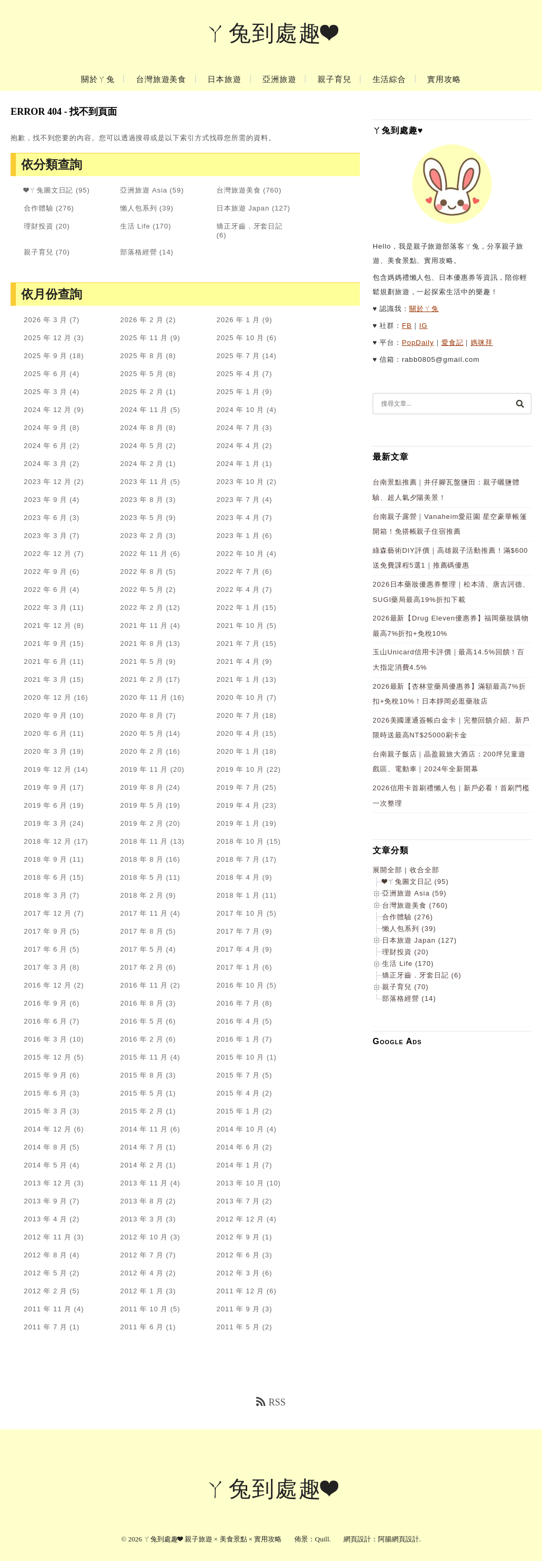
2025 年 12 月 (47, 338)
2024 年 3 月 (45, 464)
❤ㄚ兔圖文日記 (48, 190)
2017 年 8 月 (142, 931)
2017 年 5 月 (142, 949)
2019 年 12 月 (47, 769)
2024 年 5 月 (142, 446)
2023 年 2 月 (142, 536)
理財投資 (38, 226)
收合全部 (424, 870)
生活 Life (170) (408, 963)
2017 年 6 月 (45, 949)
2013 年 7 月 (238, 1201)
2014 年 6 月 (238, 1147)
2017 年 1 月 (238, 967)
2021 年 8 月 (142, 643)
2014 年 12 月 (47, 1129)
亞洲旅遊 (279, 79)
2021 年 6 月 (45, 661)
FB (407, 326)
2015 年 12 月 (47, 1057)
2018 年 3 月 (45, 895)
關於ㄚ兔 (98, 79)
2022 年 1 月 (238, 607)
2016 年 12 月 (47, 985)
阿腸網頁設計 (398, 1539)
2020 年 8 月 (142, 715)
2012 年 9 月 (238, 1237)
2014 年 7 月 (142, 1147)
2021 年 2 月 (142, 679)
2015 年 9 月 (45, 1075)
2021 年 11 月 (144, 625)
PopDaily (418, 342)
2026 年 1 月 (238, 320)
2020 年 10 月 (240, 697)
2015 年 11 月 (144, 1057)
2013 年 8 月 (142, 1201)
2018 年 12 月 (47, 841)
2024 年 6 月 (45, 446)
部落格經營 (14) (409, 998)
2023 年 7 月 (238, 500)
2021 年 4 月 (238, 661)
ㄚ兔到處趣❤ (271, 33)
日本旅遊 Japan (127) (419, 940)
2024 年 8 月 (142, 428)
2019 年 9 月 (45, 787)
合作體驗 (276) (407, 917)
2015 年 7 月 (238, 1075)
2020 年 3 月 (45, 751)
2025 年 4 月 (238, 374)
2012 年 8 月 (45, 1255)
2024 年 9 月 (45, 428)
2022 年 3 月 (45, 607)
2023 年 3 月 (45, 536)
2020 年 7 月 (238, 715)
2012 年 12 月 (240, 1219)
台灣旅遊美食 (161, 79)
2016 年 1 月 (238, 1039)
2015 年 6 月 (45, 1093)
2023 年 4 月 (238, 518)
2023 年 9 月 (45, 500)
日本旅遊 (224, 79)
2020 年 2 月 (142, 751)
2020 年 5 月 (142, 733)
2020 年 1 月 (238, 751)
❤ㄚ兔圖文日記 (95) (415, 882)
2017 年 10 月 (240, 913)
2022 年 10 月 (240, 554)
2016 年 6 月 (45, 1021)
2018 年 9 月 (45, 859)
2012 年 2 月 (45, 1291)
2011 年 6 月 (142, 1327)
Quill (322, 1539)
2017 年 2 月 (142, 967)
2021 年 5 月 (142, 661)
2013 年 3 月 (142, 1219)
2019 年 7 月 (238, 787)
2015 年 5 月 (142, 1093)
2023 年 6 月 (45, 518)
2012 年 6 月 (238, 1255)
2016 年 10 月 (240, 985)
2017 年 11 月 (144, 913)
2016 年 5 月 (142, 1021)
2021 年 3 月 (45, 679)
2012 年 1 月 (142, 1291)
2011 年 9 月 (238, 1309)
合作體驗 (38, 208)
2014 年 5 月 (45, 1165)
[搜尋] (519, 403)
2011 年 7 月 (45, 1327)
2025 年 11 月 (144, 338)
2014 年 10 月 (240, 1129)
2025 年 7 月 (238, 356)
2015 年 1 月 (238, 1111)
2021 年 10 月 (240, 625)
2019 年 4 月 (238, 805)
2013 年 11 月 (144, 1183)
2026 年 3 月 (45, 320)
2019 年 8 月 (142, 787)
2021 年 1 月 (238, 679)
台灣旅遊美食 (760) (415, 905)
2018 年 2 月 (142, 895)
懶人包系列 (138, 208)
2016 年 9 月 (45, 1003)
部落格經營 (138, 252)
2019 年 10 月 (240, 769)
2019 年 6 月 (45, 805)
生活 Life (135, 226)
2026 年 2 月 (142, 320)
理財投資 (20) (405, 952)
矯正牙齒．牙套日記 (249, 226)
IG (423, 326)
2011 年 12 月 (240, 1291)
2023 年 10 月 (240, 482)
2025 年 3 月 (45, 392)
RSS (270, 1402)
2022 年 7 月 (238, 572)
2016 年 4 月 (238, 1021)
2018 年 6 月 (45, 877)
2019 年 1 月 (238, 823)
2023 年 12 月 (47, 482)
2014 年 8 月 (45, 1147)
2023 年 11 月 (144, 482)
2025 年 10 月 (240, 338)
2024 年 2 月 (142, 464)
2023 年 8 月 (142, 500)
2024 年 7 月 (238, 428)
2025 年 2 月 (142, 392)
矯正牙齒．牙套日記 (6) (422, 975)
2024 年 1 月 (238, 464)
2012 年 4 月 (142, 1273)
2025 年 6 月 (45, 374)
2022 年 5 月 (142, 590)
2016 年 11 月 (144, 985)
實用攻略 (444, 79)
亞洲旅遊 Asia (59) (414, 893)
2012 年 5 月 (45, 1273)
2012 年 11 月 (47, 1237)
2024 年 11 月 (144, 410)
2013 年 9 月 (45, 1201)
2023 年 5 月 (142, 518)
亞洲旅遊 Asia (143, 190)
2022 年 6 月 (45, 590)
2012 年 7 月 (142, 1255)
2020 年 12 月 (47, 697)
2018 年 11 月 (144, 841)
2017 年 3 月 (45, 967)
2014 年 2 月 (142, 1165)
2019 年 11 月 (144, 769)
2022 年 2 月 (142, 607)
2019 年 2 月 (142, 823)
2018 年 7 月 (238, 859)
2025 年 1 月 (238, 392)
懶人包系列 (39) (409, 929)
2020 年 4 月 (238, 733)
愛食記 (452, 342)
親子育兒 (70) (405, 987)
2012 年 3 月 (238, 1273)
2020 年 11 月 (144, 697)
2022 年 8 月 (142, 572)
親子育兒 (334, 79)
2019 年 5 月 (142, 805)
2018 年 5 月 (142, 877)
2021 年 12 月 (47, 625)
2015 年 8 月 (142, 1075)
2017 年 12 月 (47, 913)
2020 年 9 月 (45, 715)
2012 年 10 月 (144, 1237)
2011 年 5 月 (238, 1327)
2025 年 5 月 (142, 374)
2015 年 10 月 (240, 1057)
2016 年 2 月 (142, 1039)
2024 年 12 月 (47, 410)
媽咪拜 (482, 342)
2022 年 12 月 (47, 554)
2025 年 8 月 (142, 356)
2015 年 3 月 (45, 1111)
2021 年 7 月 (238, 643)
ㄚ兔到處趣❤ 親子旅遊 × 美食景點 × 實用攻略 (212, 1539)
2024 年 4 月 (238, 446)
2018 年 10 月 (240, 841)
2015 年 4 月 (238, 1093)
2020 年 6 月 (45, 733)
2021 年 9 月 (45, 643)
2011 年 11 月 (47, 1309)
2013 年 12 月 (47, 1183)
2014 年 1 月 (238, 1165)
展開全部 (387, 870)
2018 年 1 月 (238, 895)
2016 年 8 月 (142, 1003)
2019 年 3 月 (45, 823)
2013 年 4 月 (45, 1219)
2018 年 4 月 (238, 877)
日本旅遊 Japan (242, 208)
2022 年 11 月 (144, 554)
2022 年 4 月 (238, 590)
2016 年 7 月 (238, 1003)
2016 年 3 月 (45, 1039)
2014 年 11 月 (144, 1129)
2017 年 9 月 (45, 931)
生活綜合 (389, 79)
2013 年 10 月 (240, 1183)
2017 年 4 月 (238, 949)
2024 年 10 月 (240, 410)
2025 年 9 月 (45, 356)
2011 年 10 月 (144, 1309)
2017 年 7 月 (238, 931)
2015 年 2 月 (142, 1111)
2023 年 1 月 (238, 536)
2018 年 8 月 (142, 859)
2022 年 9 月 (45, 572)
